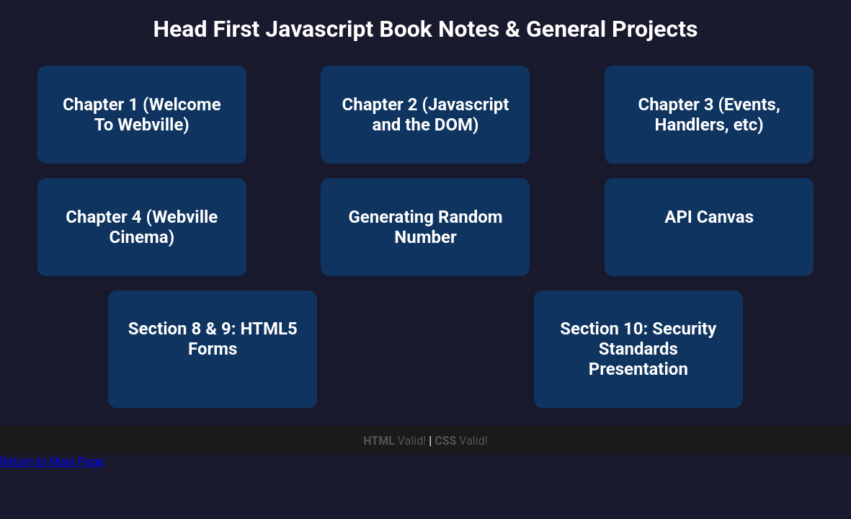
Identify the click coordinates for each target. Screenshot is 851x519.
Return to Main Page (52, 462)
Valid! (396, 441)
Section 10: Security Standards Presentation (638, 349)
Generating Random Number (425, 227)
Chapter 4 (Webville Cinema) (142, 227)
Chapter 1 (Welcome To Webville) (142, 114)
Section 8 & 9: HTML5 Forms (213, 339)
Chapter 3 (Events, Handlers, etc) (709, 114)
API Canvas (709, 217)
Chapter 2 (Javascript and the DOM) (425, 114)
